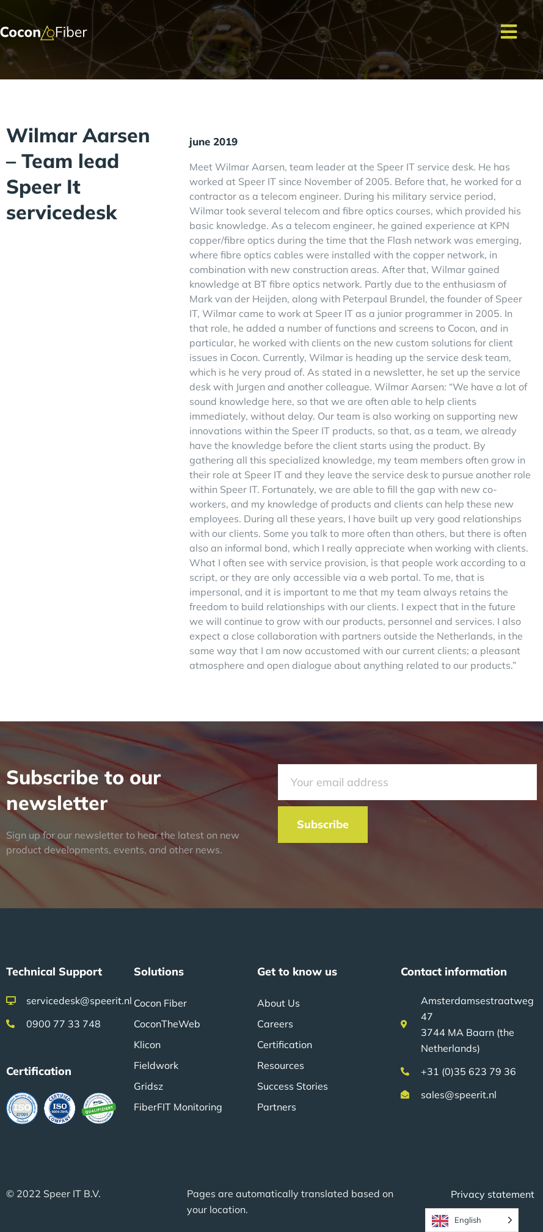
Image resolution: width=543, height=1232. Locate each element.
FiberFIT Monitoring (178, 1107)
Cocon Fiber (160, 1003)
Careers (275, 1024)
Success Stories (292, 1086)
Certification (284, 1044)
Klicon (147, 1044)
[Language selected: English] (472, 1220)
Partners (276, 1107)
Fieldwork (156, 1065)
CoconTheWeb (167, 1024)
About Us (278, 1003)
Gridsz (148, 1086)
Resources (280, 1065)
